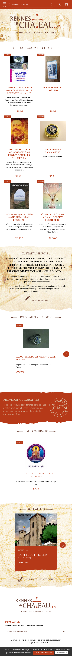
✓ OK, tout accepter (43, 653)
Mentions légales (28, 640)
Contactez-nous (39, 300)
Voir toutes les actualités (40, 579)
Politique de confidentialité (37, 643)
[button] (66, 354)
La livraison (15, 640)
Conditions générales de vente (49, 640)
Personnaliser (62, 653)
